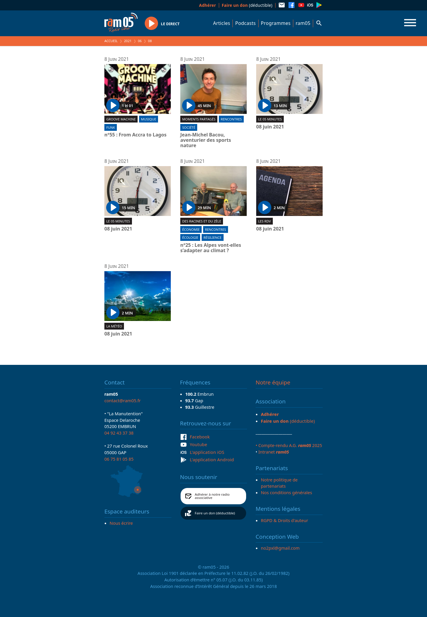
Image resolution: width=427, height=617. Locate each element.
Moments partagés (198, 119)
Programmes (276, 23)
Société (188, 127)
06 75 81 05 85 (118, 459)
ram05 (303, 23)
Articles (221, 23)
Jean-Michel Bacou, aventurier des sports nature (205, 140)
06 (140, 41)
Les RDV (264, 221)
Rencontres (231, 119)
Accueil (111, 41)
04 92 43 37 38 (118, 433)
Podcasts (245, 23)
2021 (128, 41)
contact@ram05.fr (122, 400)
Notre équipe (273, 382)
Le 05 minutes (270, 119)
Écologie (190, 237)
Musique (148, 119)
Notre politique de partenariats (279, 483)
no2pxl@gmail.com (280, 548)
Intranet (273, 452)
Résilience (212, 237)
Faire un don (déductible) (215, 513)
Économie (191, 229)
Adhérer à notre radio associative (212, 496)
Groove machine (121, 119)
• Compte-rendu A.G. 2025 (289, 445)
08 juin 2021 (270, 127)
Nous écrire (121, 523)
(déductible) (247, 5)
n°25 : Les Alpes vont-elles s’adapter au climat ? (210, 248)
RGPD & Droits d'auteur (284, 520)
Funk (110, 127)
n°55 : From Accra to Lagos (135, 135)
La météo (114, 326)
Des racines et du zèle (201, 221)
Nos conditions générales (286, 492)
